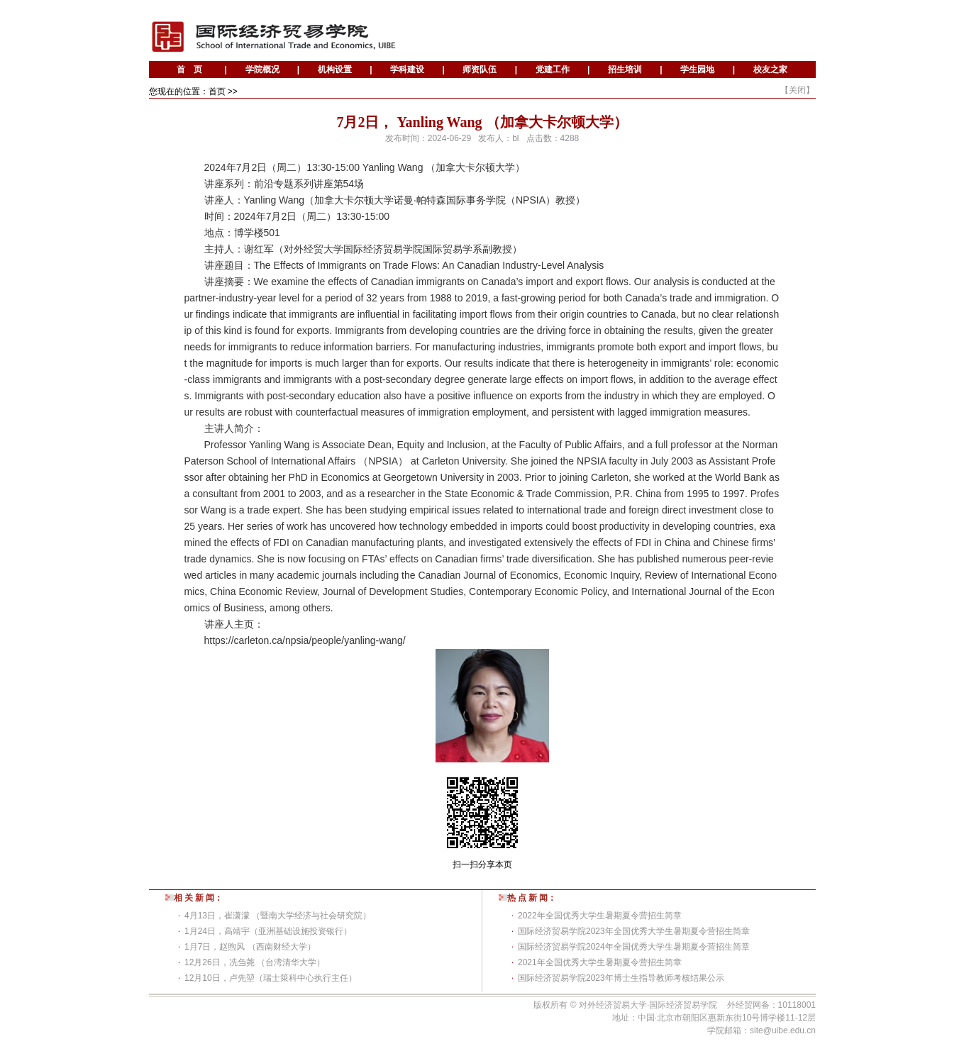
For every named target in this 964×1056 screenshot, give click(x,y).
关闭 (797, 90)
